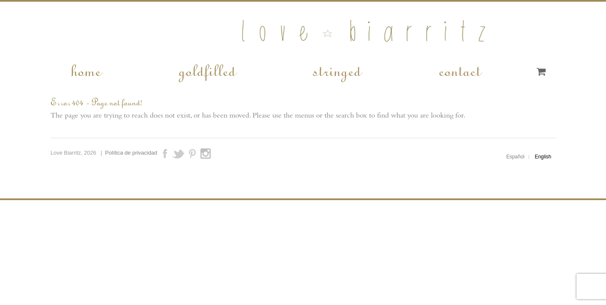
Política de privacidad (131, 153)
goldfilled (206, 70)
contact (459, 70)
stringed (336, 70)
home (85, 70)
